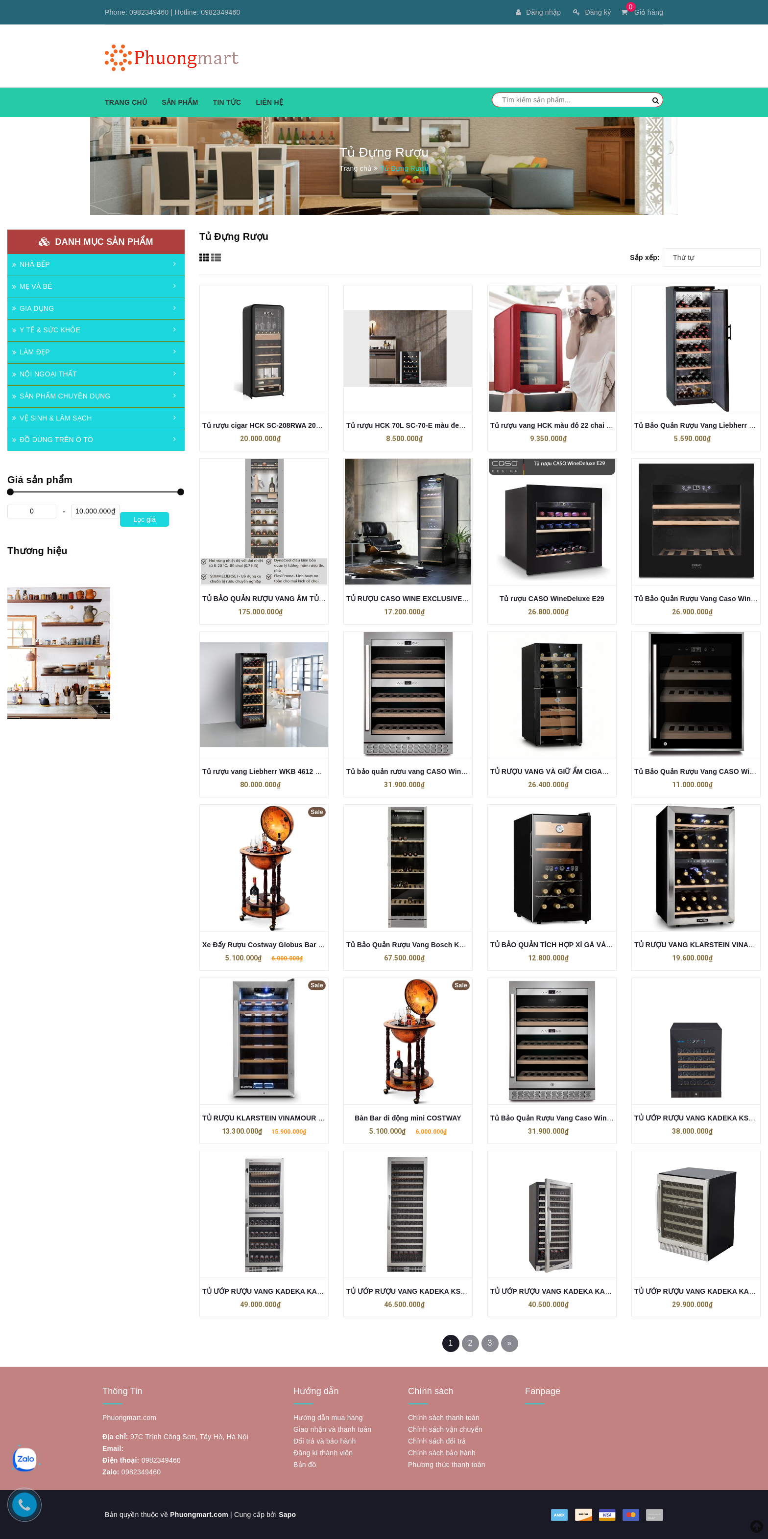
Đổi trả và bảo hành (324, 1441)
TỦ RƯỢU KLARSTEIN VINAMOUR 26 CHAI (273, 1118)
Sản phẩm (180, 102)
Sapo (287, 1514)
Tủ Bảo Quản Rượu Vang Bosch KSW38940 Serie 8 (430, 945)
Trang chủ (126, 102)
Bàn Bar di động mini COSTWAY (408, 1118)
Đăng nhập (538, 12)
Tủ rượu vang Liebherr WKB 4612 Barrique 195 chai (288, 771)
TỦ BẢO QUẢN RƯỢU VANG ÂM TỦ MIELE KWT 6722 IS (294, 599)
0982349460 (148, 12)
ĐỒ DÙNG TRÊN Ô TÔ (52, 439)
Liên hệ (269, 102)
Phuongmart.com (199, 1514)
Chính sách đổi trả (437, 1441)
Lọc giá (144, 519)
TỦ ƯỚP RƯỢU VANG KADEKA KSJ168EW (416, 1291)
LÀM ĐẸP (31, 352)
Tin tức (227, 102)
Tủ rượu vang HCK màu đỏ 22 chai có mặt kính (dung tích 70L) (593, 425)
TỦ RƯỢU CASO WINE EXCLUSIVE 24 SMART (422, 599)
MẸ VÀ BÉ (32, 286)
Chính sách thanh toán (444, 1418)
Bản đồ (304, 1465)
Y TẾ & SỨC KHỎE (46, 330)
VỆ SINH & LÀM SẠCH (52, 418)
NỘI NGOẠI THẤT (44, 374)
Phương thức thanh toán (446, 1465)
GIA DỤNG (33, 308)
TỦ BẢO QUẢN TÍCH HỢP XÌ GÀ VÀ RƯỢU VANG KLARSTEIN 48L (598, 945)
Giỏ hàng (642, 12)
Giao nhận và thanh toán (332, 1429)
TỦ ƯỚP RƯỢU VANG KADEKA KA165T (267, 1291)
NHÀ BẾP (31, 264)
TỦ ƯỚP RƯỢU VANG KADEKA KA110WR (559, 1291)
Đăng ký (592, 12)
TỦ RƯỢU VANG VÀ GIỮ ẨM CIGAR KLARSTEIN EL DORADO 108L (600, 771)
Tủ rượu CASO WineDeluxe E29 (552, 599)
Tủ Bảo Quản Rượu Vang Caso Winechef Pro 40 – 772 (579, 1118)
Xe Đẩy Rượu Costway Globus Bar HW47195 (275, 945)
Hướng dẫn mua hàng (328, 1418)
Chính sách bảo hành (442, 1453)
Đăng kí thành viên (323, 1453)
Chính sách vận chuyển (445, 1429)
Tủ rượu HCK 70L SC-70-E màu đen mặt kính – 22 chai (436, 425)
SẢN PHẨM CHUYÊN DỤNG (61, 396)
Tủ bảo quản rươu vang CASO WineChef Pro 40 (425, 771)
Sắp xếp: (645, 257)
